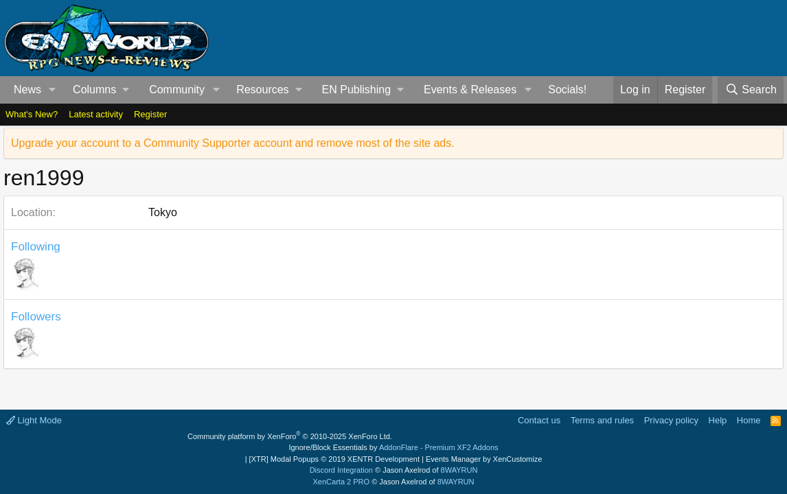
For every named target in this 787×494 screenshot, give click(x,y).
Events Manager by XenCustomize (484, 459)
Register (150, 114)
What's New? (31, 114)
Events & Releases (470, 89)
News (27, 89)
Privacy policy (671, 420)
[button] (52, 90)
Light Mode (34, 420)
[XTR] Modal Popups (334, 459)
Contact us (539, 420)
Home (749, 420)
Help (718, 420)
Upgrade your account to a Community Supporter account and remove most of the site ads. (233, 143)
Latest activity (96, 114)
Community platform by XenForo (289, 436)
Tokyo (162, 212)
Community (177, 89)
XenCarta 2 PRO (341, 482)
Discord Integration (341, 470)
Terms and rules (602, 420)
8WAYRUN (459, 470)
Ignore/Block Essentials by (393, 447)
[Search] (751, 90)
